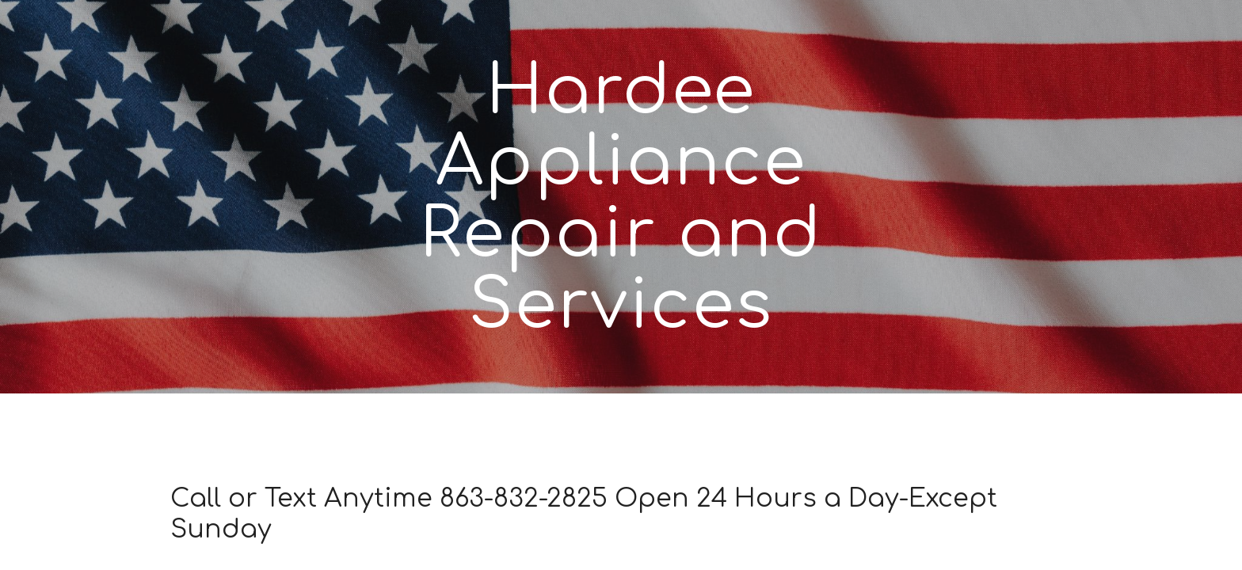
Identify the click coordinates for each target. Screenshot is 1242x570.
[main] (621, 197)
